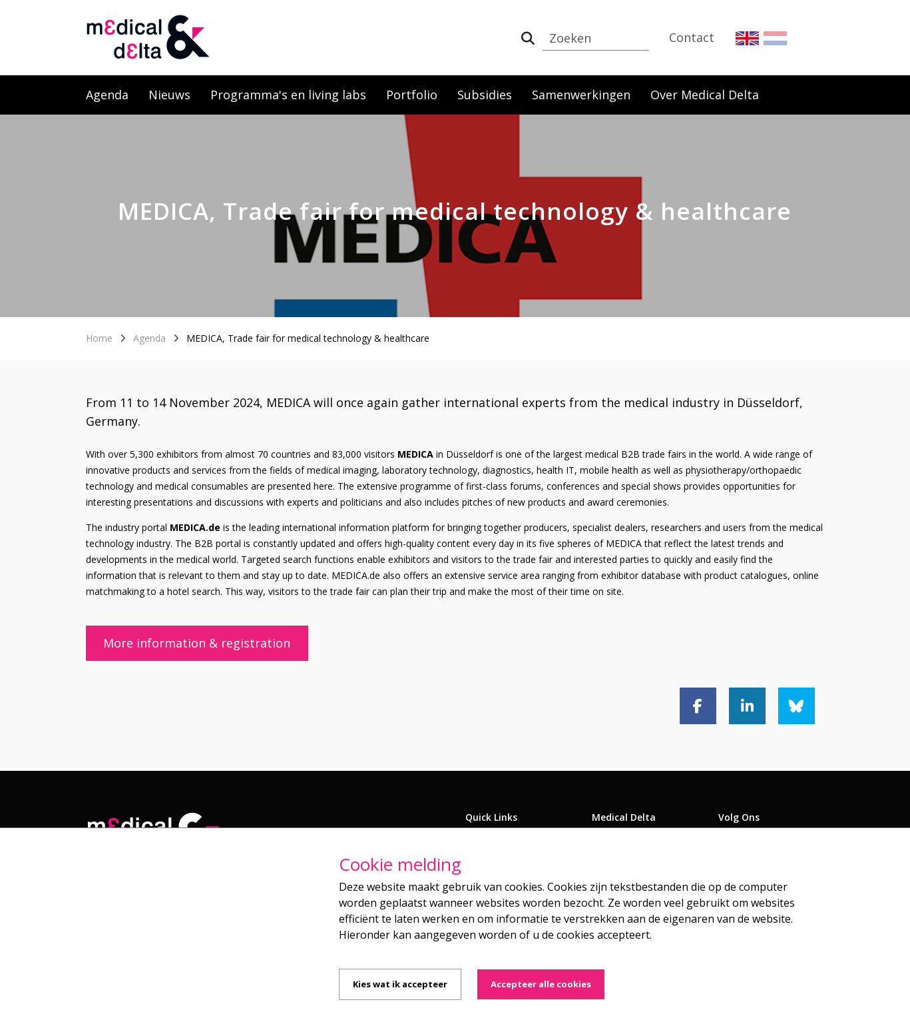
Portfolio (411, 95)
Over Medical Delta (704, 95)
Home (99, 338)
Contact (691, 37)
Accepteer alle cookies (541, 984)
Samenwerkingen (581, 95)
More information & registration (196, 643)
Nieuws (169, 95)
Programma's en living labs (288, 95)
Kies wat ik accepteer (400, 984)
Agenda (107, 95)
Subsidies (484, 95)
